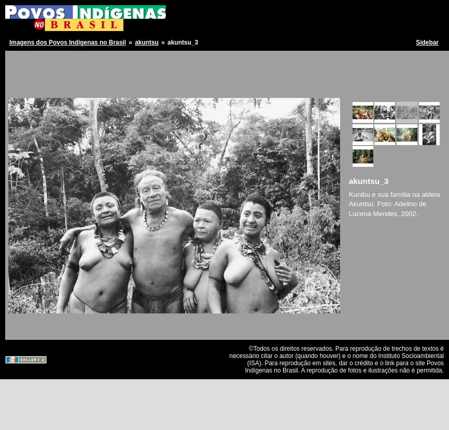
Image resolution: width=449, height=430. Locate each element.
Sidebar (427, 42)
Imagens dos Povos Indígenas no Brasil (67, 42)
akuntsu (147, 42)
